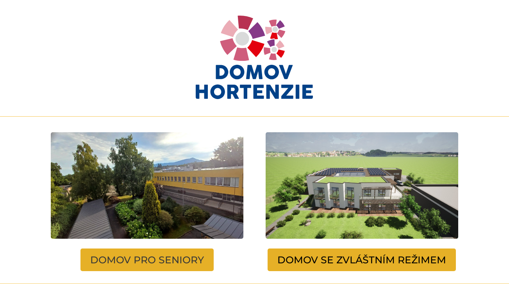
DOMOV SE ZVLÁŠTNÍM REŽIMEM (361, 260)
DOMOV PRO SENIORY (147, 260)
